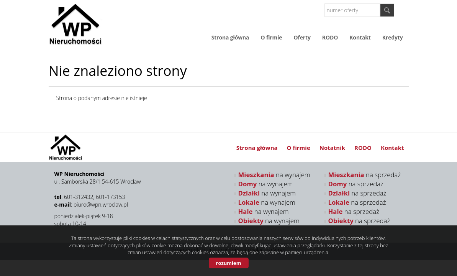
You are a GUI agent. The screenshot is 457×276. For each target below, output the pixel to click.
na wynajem (274, 174)
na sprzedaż (364, 174)
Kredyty (392, 37)
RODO (330, 37)
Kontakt (359, 37)
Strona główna (230, 37)
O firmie (271, 37)
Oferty (301, 37)
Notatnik (332, 147)
